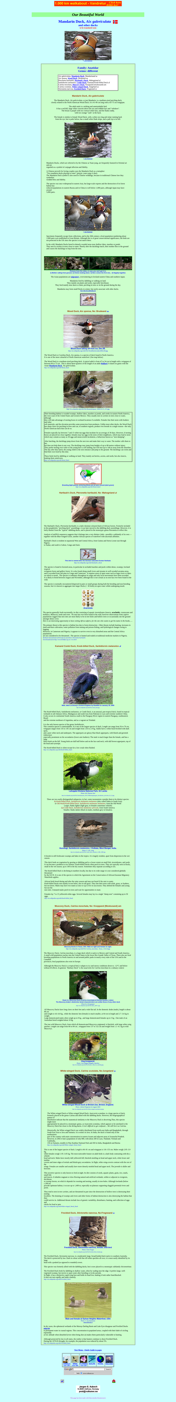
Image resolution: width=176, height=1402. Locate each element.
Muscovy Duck (78, 85)
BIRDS (75, 1363)
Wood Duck (72, 78)
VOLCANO (109, 1363)
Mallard (104, 364)
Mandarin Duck (55, 366)
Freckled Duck (80, 89)
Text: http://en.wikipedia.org (88, 290)
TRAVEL (100, 1363)
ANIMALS (66, 1363)
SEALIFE (92, 1363)
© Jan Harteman (87, 158)
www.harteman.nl (88, 1322)
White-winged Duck (80, 87)
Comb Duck (81, 83)
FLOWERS (83, 1363)
